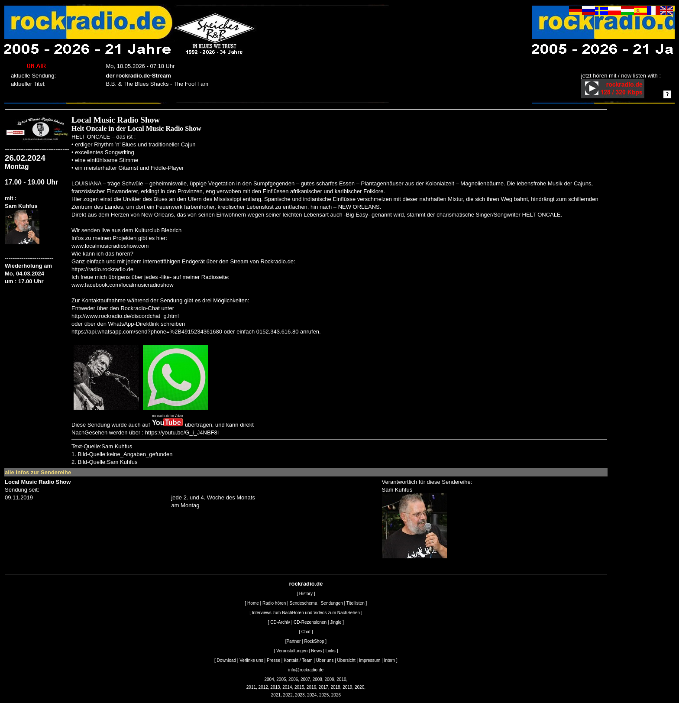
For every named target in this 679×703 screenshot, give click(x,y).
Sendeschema (303, 603)
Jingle (335, 622)
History (306, 593)
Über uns (325, 660)
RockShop (314, 641)
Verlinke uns (251, 660)
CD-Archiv (280, 622)
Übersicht (346, 660)
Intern (389, 660)
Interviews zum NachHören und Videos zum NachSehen (306, 612)
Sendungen (332, 603)
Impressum (369, 660)
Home (253, 603)
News (316, 650)
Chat (305, 631)
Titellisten (355, 603)
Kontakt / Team (298, 660)
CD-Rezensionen (310, 622)
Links (331, 650)
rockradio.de (306, 583)
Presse (273, 660)
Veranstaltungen (291, 650)
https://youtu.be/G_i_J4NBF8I (182, 432)
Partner (293, 641)
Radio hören (274, 603)
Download (226, 660)
